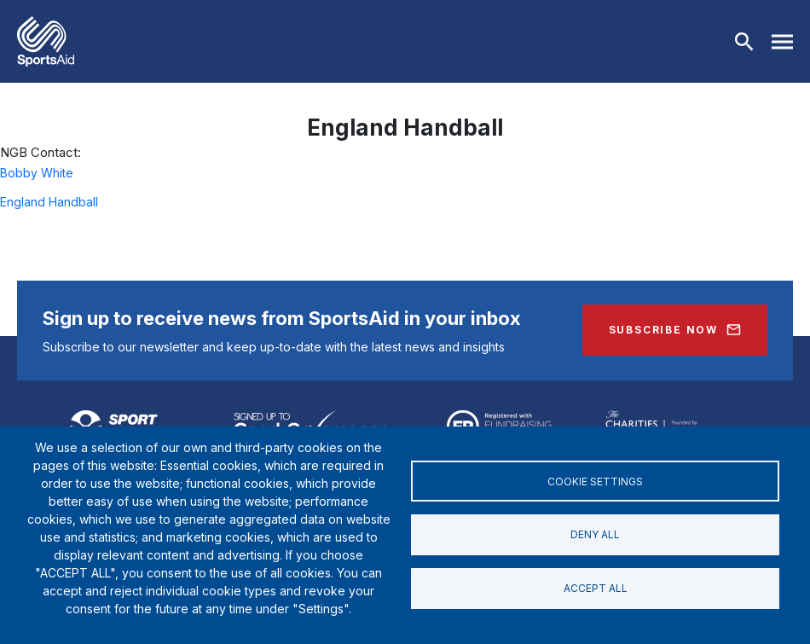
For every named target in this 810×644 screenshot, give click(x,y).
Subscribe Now (663, 329)
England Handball (49, 201)
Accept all (596, 588)
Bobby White (36, 172)
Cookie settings (595, 480)
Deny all (595, 534)
